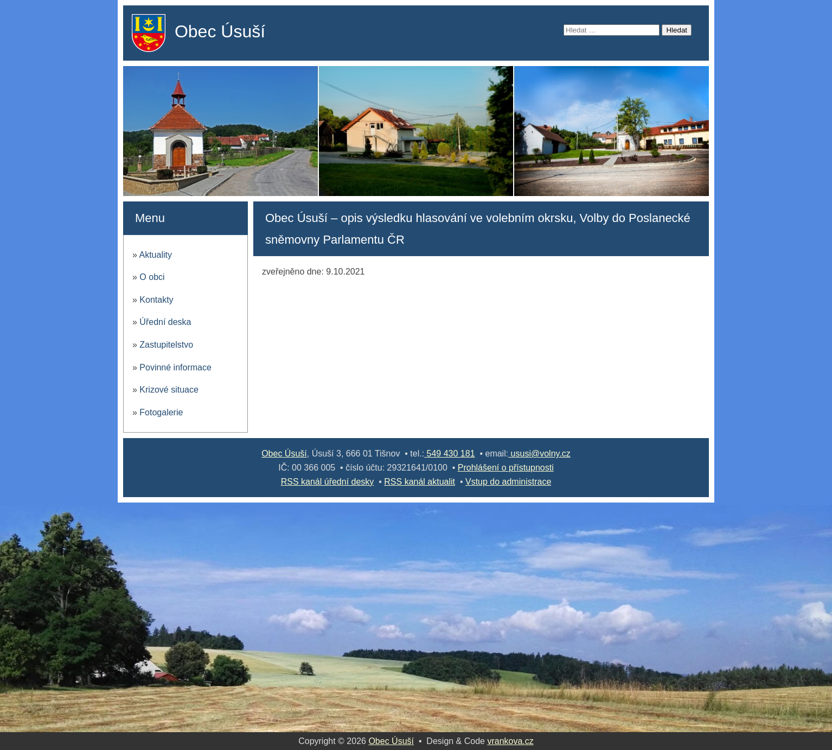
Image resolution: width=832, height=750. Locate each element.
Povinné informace (175, 367)
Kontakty (156, 299)
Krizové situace (169, 389)
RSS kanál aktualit (419, 481)
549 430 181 (449, 453)
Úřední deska (165, 322)
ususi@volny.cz (539, 453)
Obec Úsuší (220, 31)
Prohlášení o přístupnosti (506, 467)
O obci (151, 277)
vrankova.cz (510, 741)
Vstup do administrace (508, 481)
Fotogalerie (161, 412)
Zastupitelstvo (166, 344)
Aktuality (155, 254)
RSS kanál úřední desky (327, 481)
